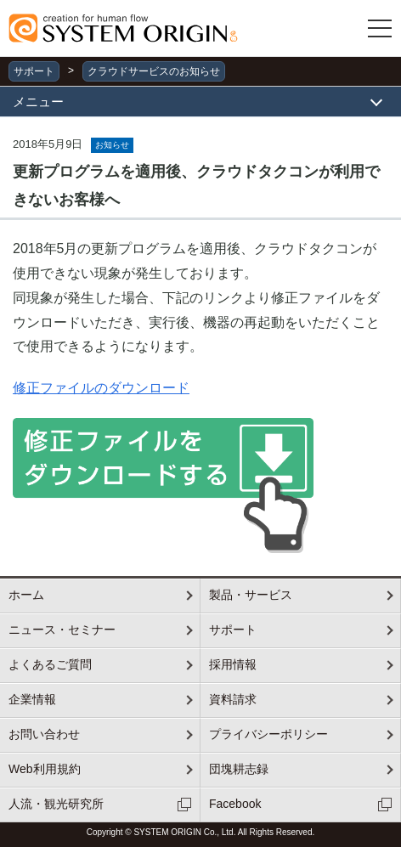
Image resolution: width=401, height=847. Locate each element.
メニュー (38, 101)
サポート (34, 71)
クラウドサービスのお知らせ (154, 71)
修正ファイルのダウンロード (101, 388)
